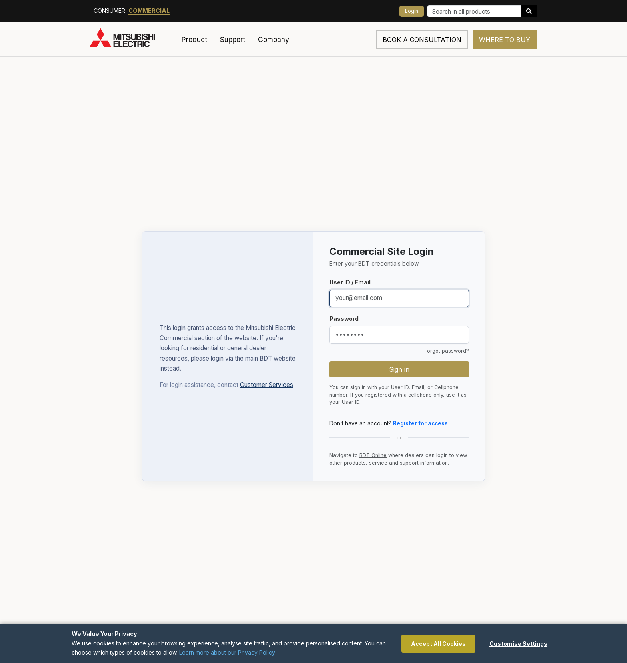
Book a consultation (422, 40)
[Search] (474, 11)
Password (344, 318)
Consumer (109, 10)
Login (411, 11)
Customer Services (266, 385)
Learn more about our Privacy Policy (227, 652)
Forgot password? (447, 351)
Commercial (149, 10)
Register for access (420, 423)
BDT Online (373, 455)
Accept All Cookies (438, 643)
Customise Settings (518, 643)
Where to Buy (504, 40)
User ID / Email (350, 282)
